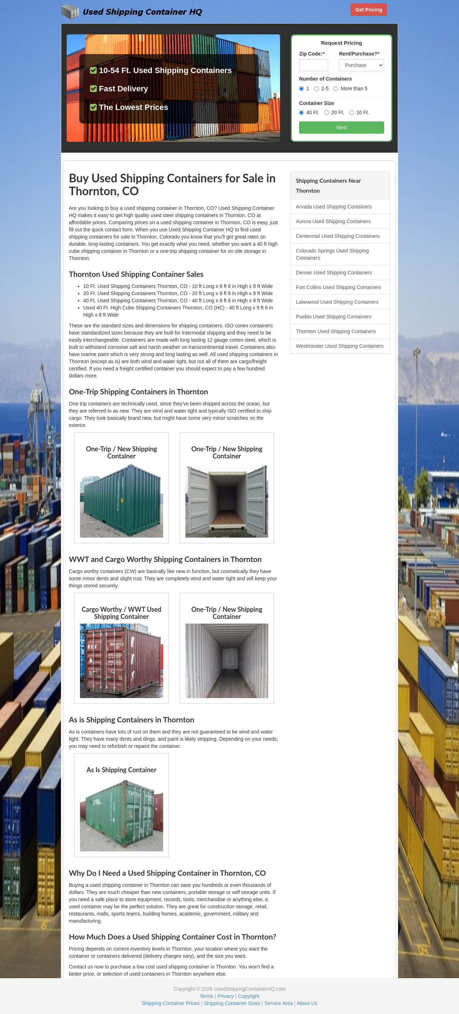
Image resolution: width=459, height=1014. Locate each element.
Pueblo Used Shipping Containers (333, 316)
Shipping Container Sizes (232, 1003)
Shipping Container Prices (171, 1003)
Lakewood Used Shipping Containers (337, 302)
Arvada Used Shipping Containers (334, 207)
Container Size (316, 103)
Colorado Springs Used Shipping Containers (332, 254)
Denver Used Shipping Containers (334, 272)
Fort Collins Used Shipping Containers (338, 287)
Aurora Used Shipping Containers (333, 221)
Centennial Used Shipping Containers (337, 236)
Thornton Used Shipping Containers (336, 331)
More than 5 (350, 88)
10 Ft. (359, 112)
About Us (307, 1003)
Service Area (278, 1003)
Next (341, 127)
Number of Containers (325, 79)
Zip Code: (311, 54)
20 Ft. (334, 112)
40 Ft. (309, 112)
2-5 (321, 88)
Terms (206, 996)
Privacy (225, 996)
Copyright (248, 996)
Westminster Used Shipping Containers (339, 346)
